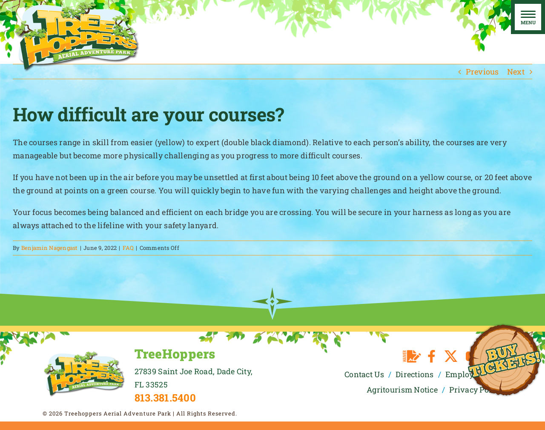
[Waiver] (412, 356)
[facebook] (431, 356)
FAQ (128, 248)
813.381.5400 (165, 397)
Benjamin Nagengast (49, 248)
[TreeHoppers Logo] (84, 354)
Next (516, 71)
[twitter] (451, 356)
